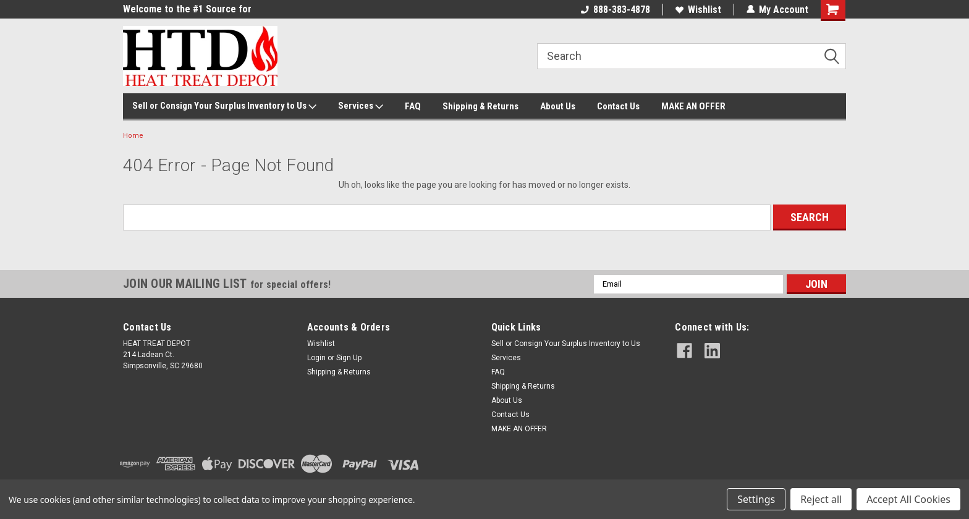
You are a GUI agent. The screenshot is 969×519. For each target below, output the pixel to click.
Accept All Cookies (908, 499)
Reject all (821, 499)
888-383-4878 (615, 9)
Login (316, 357)
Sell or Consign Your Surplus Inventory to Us (224, 106)
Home (133, 136)
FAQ (413, 106)
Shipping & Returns (480, 106)
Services (360, 106)
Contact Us (618, 106)
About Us (557, 106)
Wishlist (698, 9)
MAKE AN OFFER (693, 106)
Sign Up (349, 357)
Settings (756, 499)
